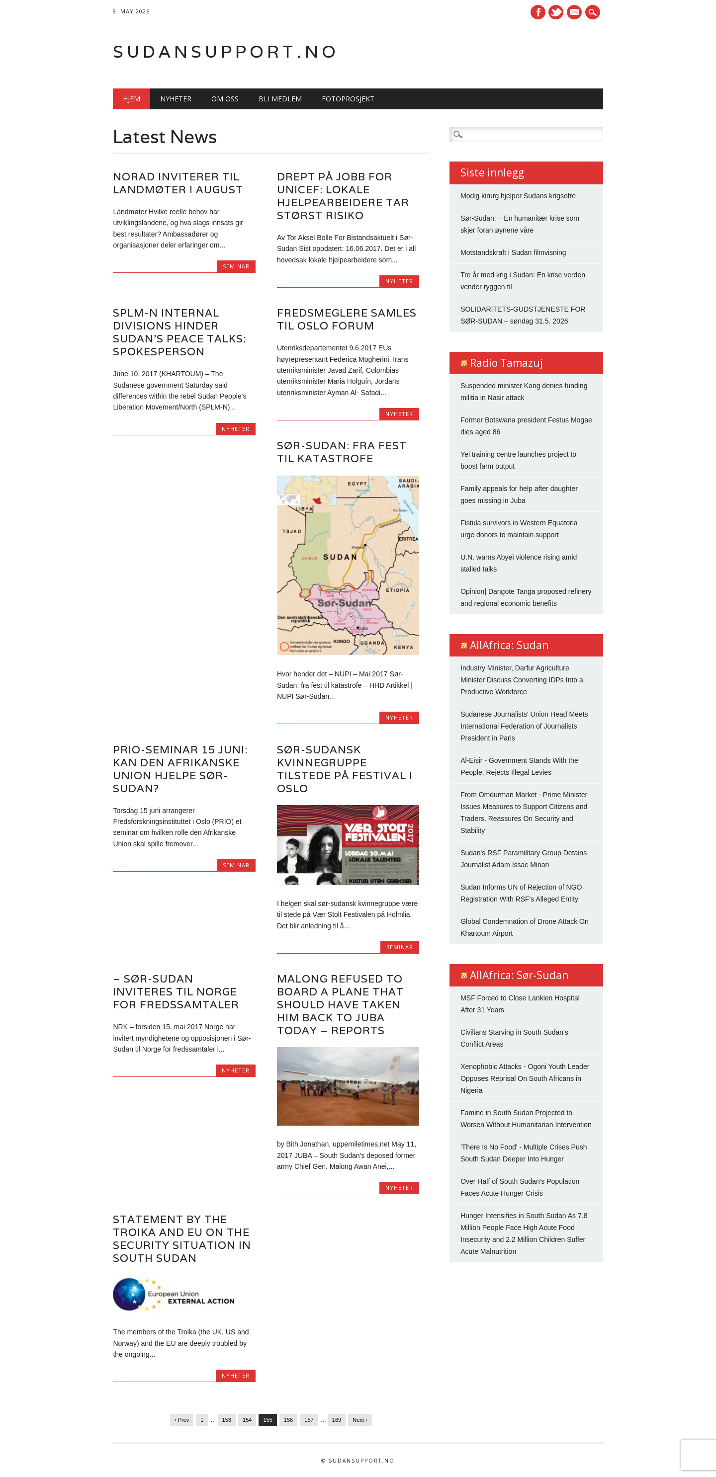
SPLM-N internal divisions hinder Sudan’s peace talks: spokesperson (179, 332)
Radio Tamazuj (506, 363)
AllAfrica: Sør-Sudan (519, 975)
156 (288, 1420)
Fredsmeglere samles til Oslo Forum (347, 319)
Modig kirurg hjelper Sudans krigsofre (518, 196)
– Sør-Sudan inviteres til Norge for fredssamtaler (176, 991)
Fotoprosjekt (348, 98)
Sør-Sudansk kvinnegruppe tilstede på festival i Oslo (345, 769)
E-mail (575, 12)
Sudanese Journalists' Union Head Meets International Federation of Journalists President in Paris (524, 726)
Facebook (538, 12)
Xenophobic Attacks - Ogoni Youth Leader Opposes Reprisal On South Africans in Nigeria (524, 1078)
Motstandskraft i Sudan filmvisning (513, 252)
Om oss (225, 98)
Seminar (236, 266)
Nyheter (175, 98)
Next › (360, 1420)
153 (226, 1420)
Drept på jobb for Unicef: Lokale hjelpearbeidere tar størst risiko (343, 196)
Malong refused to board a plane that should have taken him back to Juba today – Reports (340, 1004)
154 (247, 1420)
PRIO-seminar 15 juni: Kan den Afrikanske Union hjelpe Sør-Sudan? (180, 769)
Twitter (555, 12)
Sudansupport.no (226, 51)
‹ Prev (182, 1420)
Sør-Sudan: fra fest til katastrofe (342, 452)
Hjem (131, 98)
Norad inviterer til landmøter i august (178, 183)
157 (308, 1420)
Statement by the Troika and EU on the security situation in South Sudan (182, 1239)
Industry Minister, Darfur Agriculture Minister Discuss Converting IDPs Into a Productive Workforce (521, 680)
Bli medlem (280, 98)
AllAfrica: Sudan (509, 645)
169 (336, 1420)
